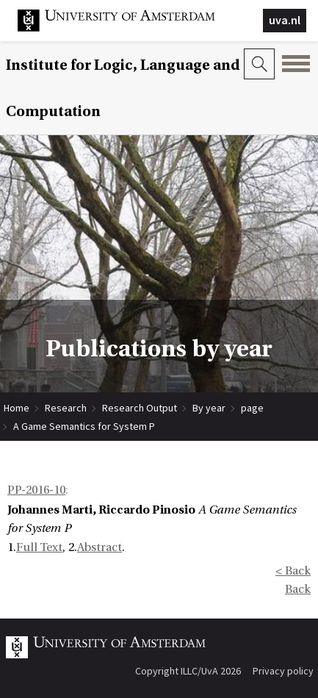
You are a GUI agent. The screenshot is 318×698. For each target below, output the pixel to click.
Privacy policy (283, 670)
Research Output (139, 407)
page (252, 407)
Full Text (39, 547)
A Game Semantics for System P (84, 426)
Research (66, 407)
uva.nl (284, 19)
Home (16, 407)
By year (208, 407)
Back (298, 589)
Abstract (99, 547)
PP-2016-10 (36, 490)
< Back (293, 571)
